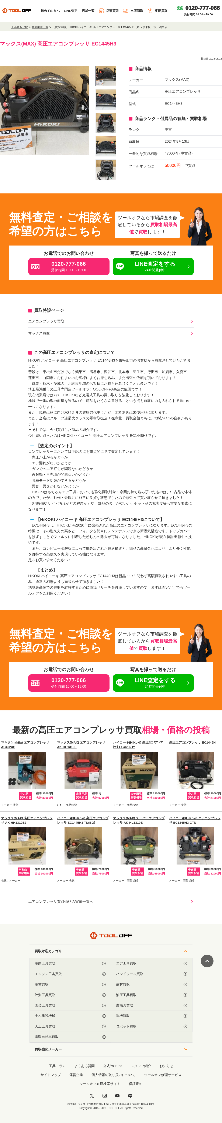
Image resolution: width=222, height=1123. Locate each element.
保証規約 (135, 1084)
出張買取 (133, 10)
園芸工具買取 (70, 1005)
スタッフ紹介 (141, 1066)
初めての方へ (50, 11)
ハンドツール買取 (151, 974)
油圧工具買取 (151, 995)
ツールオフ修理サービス (162, 1075)
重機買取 (151, 1016)
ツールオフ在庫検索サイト (100, 1084)
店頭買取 (109, 10)
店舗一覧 (88, 11)
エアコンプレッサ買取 (46, 321)
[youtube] (117, 1096)
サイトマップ (51, 1075)
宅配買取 (158, 10)
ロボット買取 (151, 1026)
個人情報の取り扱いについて (113, 1075)
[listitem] (106, 76)
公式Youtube (112, 1066)
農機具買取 (151, 1005)
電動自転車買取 (70, 1037)
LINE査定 (70, 11)
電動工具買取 (70, 963)
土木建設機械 (70, 1016)
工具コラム (57, 1066)
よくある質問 (84, 1066)
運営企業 (76, 1075)
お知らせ (166, 1066)
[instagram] (105, 1096)
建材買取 (151, 984)
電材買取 (70, 984)
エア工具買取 (151, 963)
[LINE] (130, 1096)
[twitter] (92, 1096)
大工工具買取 (70, 1026)
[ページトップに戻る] (207, 961)
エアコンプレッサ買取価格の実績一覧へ (60, 902)
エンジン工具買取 (70, 974)
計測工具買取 (70, 995)
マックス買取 (39, 333)
